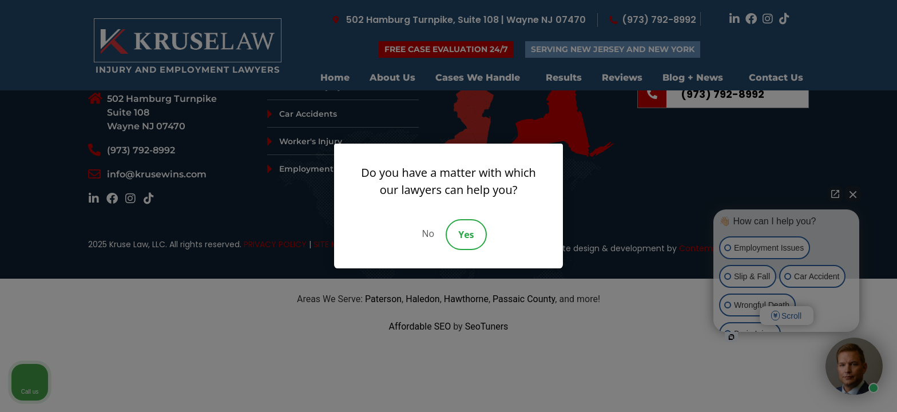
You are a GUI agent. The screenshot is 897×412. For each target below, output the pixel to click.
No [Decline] (428, 233)
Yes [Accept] (466, 234)
